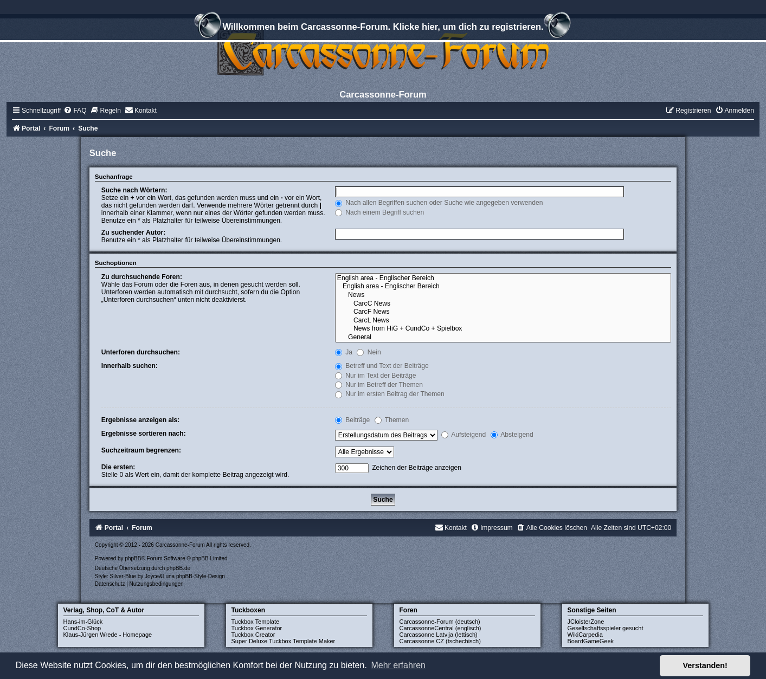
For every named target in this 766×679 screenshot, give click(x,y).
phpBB (133, 558)
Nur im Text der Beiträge (375, 375)
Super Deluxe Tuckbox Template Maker (283, 641)
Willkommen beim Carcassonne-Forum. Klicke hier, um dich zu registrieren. (382, 28)
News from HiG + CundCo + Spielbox (503, 329)
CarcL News (503, 320)
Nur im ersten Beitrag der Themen (390, 394)
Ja (343, 352)
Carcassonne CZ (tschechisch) (440, 641)
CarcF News (503, 312)
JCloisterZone (586, 621)
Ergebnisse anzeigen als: (140, 420)
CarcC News (503, 304)
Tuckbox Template (255, 621)
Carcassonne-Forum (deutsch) (440, 621)
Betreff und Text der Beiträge (382, 366)
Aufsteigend (463, 434)
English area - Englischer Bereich (503, 278)
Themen (392, 420)
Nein (369, 352)
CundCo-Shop (82, 628)
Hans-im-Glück (83, 621)
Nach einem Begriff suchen (379, 212)
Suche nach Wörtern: (134, 190)
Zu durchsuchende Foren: (141, 277)
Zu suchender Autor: (133, 232)
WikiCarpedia (585, 634)
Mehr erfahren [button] (398, 665)
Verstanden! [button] (705, 665)
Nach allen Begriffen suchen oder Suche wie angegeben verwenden (439, 202)
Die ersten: (118, 467)
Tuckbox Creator (253, 634)
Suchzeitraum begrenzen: (141, 450)
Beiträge (352, 420)
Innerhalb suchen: (129, 366)
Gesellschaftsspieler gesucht (605, 628)
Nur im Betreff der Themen (379, 385)
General (503, 337)
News (503, 295)
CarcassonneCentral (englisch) (440, 628)
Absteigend (512, 434)
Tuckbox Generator (256, 628)
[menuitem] (74, 110)
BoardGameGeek (591, 641)
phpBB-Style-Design (200, 576)
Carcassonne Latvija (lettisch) (439, 634)
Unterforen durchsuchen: (140, 352)
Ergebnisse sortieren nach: (143, 433)
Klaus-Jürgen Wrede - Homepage (107, 634)
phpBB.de (178, 568)
